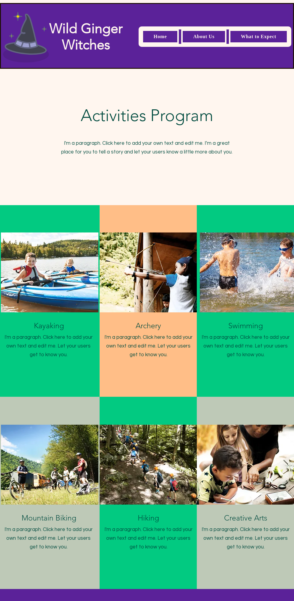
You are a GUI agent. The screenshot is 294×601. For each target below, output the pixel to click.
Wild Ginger (85, 28)
